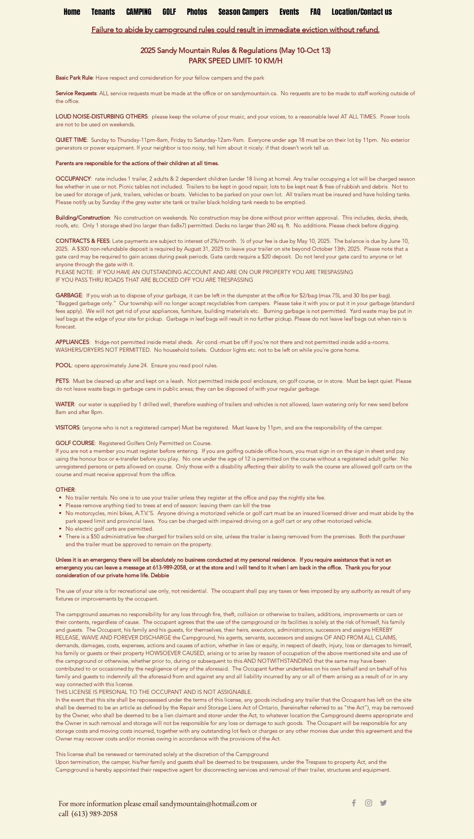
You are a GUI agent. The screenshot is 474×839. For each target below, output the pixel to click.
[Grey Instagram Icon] (368, 803)
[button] (103, 12)
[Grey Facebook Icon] (353, 803)
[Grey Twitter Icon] (383, 803)
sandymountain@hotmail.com (204, 803)
